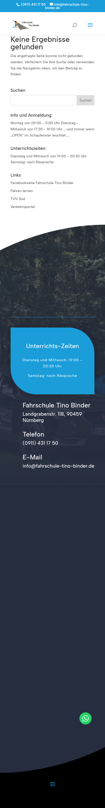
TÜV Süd (18, 199)
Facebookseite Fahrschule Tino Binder (42, 183)
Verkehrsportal (23, 207)
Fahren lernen (22, 191)
